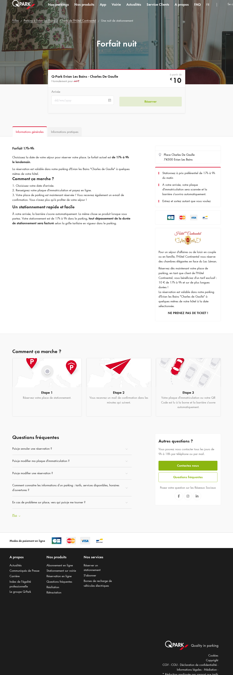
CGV (166, 664)
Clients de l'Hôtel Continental (78, 21)
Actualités (133, 8)
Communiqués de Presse (24, 569)
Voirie (116, 8)
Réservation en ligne (59, 575)
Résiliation (52, 586)
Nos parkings (58, 8)
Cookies (213, 654)
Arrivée (55, 92)
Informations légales (189, 668)
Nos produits (84, 8)
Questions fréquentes (188, 475)
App (103, 8)
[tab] (29, 131)
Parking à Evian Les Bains (39, 21)
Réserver (150, 100)
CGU (174, 664)
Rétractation (53, 591)
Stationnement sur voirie (61, 569)
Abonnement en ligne (59, 564)
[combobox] (210, 9)
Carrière (15, 575)
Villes (15, 21)
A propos (182, 8)
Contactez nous (188, 464)
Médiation (210, 668)
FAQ (197, 8)
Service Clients (158, 8)
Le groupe (20, 590)
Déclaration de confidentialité (198, 664)
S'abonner (90, 574)
